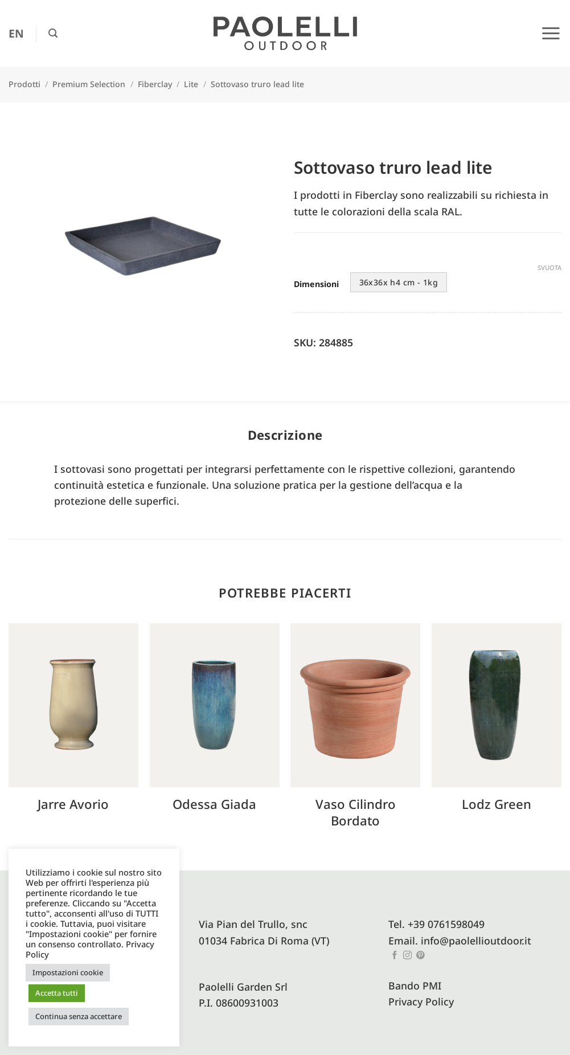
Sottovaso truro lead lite (257, 84)
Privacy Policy (421, 1001)
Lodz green (496, 804)
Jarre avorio (73, 804)
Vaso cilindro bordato (355, 812)
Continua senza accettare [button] (78, 1016)
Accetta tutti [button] (56, 993)
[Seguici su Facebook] (395, 955)
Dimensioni (316, 284)
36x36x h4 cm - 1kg (398, 282)
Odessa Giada (214, 804)
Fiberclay (155, 84)
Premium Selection (88, 84)
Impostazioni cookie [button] (67, 972)
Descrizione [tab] (285, 434)
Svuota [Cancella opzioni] (549, 268)
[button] (53, 33)
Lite (191, 84)
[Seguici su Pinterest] (420, 955)
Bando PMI (414, 985)
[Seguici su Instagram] (407, 955)
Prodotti (24, 84)
